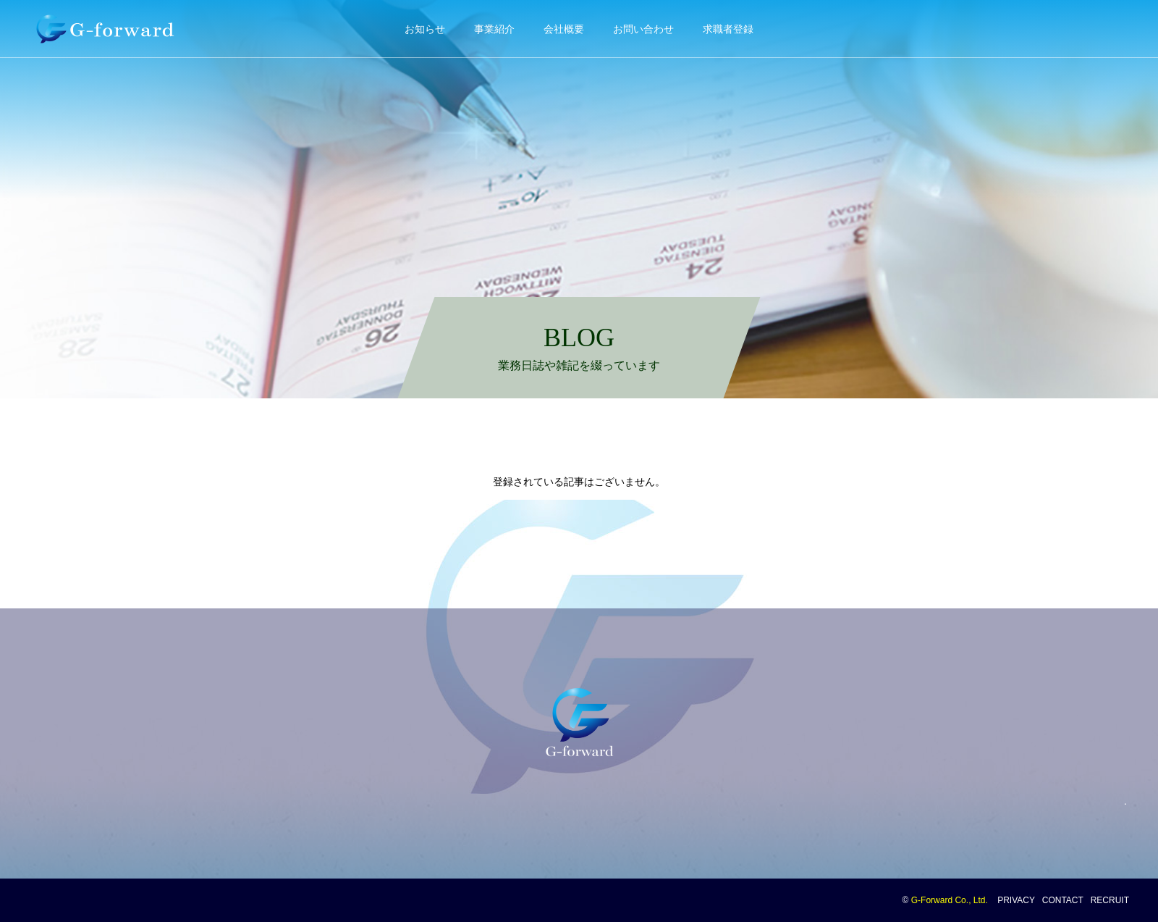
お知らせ (425, 29)
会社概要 (564, 29)
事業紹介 (494, 29)
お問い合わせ (643, 29)
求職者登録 (728, 29)
